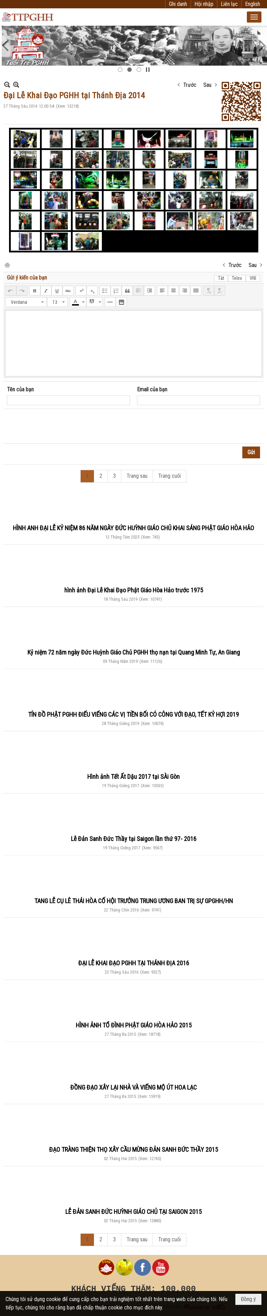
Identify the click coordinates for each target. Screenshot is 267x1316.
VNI (253, 278)
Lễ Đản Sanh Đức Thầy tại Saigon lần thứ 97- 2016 (133, 838)
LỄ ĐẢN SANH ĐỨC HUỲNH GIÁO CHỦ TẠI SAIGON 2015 (133, 1211)
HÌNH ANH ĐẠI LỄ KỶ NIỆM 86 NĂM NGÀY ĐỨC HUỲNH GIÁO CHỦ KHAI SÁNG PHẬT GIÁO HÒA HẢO (133, 528)
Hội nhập (203, 4)
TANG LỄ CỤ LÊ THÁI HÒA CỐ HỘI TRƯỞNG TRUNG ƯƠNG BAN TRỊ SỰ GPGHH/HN (133, 901)
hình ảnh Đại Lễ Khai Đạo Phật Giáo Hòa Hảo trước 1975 (133, 590)
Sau (207, 85)
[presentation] (60, 426)
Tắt (221, 278)
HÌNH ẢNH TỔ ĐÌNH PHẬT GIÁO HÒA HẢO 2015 (134, 1025)
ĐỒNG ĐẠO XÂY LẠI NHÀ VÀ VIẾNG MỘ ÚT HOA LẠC (133, 1087)
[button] (254, 17)
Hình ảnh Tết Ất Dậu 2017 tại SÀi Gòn (133, 776)
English (252, 4)
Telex (237, 278)
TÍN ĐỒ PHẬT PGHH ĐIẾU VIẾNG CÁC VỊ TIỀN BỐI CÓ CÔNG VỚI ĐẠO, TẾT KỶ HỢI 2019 (133, 714)
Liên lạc (229, 4)
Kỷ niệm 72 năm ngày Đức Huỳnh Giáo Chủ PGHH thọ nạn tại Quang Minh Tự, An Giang (133, 652)
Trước (189, 85)
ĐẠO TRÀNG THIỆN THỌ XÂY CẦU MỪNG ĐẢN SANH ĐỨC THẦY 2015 (133, 1149)
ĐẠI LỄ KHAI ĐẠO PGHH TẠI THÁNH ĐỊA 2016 (133, 963)
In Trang (6, 264)
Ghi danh (178, 4)
